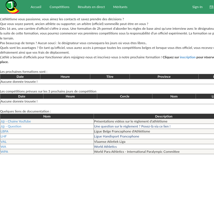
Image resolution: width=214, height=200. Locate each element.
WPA (4, 151)
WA (3, 146)
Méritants (120, 7)
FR (211, 6)
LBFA (4, 131)
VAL (4, 141)
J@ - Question (11, 126)
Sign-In (197, 7)
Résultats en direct (91, 7)
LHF (4, 136)
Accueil (36, 7)
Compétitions (59, 7)
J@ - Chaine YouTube (16, 121)
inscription (188, 57)
